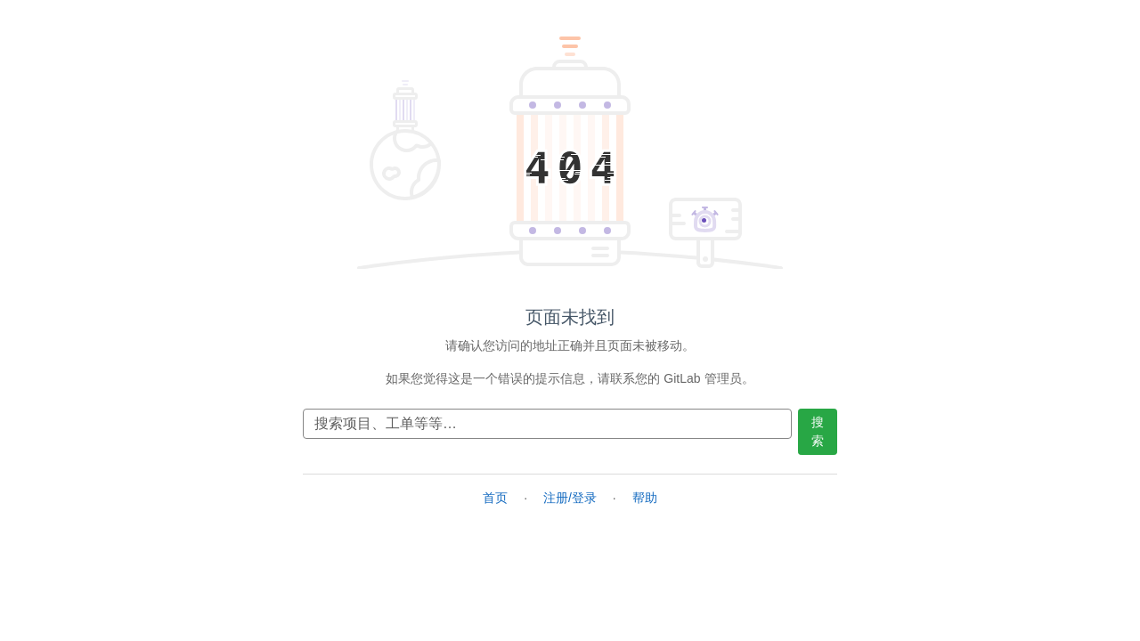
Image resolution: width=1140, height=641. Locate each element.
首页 (495, 498)
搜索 (817, 431)
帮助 (644, 498)
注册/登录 (570, 498)
